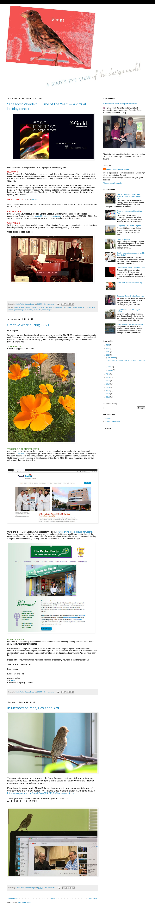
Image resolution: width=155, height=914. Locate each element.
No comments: (49, 304)
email (13, 680)
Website (108, 419)
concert (74, 307)
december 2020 (83, 307)
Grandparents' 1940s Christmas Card (131, 268)
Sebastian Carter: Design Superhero (120, 104)
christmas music (56, 307)
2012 (108, 397)
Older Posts (92, 898)
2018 (108, 377)
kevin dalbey (28, 310)
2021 (108, 352)
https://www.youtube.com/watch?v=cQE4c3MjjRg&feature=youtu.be (40, 793)
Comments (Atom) (24, 902)
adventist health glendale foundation (26, 307)
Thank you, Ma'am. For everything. (130, 283)
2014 (108, 390)
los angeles (37, 310)
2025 (108, 345)
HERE (35, 199)
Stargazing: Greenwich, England (129, 226)
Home (53, 898)
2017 (108, 381)
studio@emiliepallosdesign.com (48, 216)
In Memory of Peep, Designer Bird (33, 707)
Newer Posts (12, 898)
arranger (41, 307)
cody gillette (67, 307)
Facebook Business (112, 422)
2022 (108, 348)
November (112, 358)
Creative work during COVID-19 (31, 324)
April (110, 367)
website (21, 453)
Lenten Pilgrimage (123, 240)
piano (44, 310)
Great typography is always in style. (130, 324)
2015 (108, 387)
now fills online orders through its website (74, 532)
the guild (49, 310)
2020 (108, 355)
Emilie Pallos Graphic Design (117, 169)
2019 (108, 374)
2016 (108, 384)
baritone (48, 307)
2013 (108, 394)
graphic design (19, 310)
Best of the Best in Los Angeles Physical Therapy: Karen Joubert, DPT (129, 196)
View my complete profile (112, 183)
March (110, 370)
